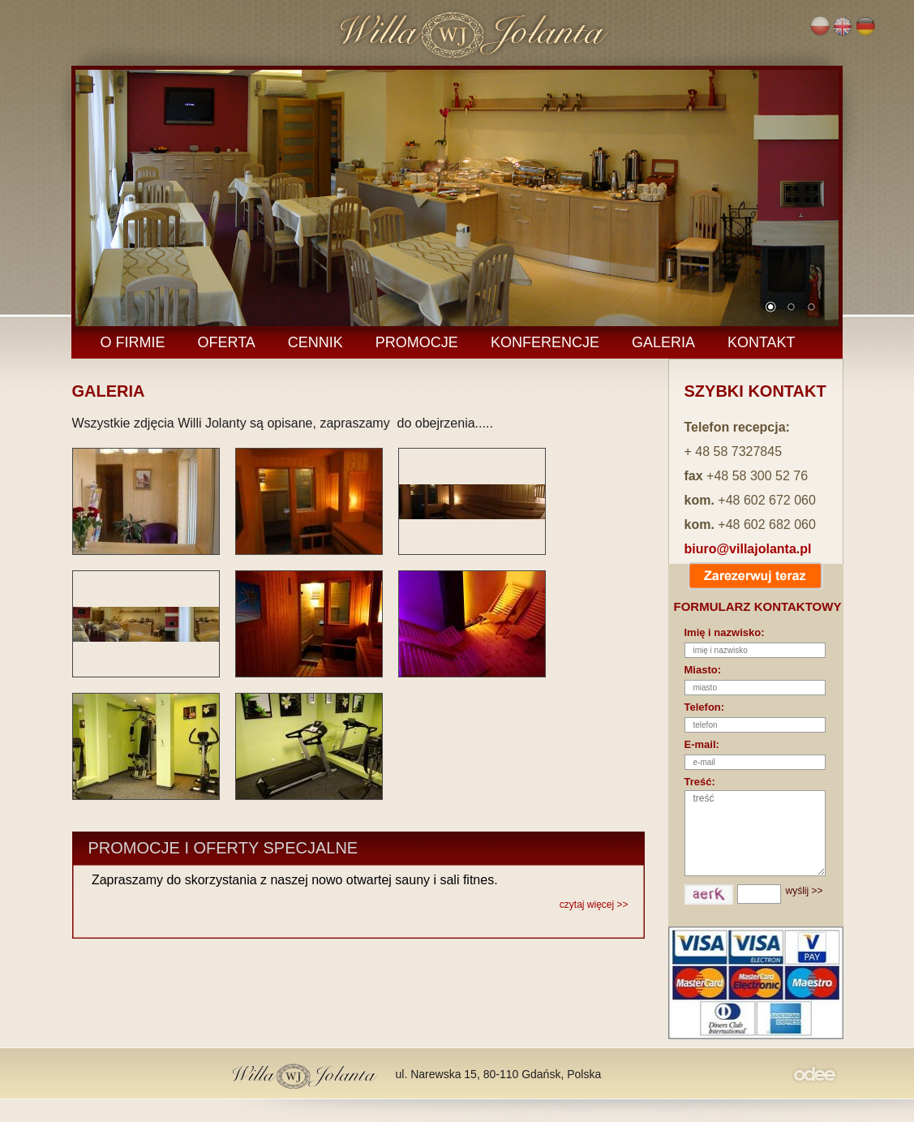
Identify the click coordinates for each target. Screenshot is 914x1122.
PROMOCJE (416, 342)
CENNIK (315, 342)
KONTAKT (761, 342)
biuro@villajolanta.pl (748, 549)
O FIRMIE (133, 342)
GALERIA (663, 342)
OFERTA (226, 342)
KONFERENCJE (545, 342)
